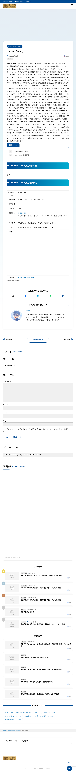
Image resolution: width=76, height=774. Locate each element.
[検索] (70, 558)
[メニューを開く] (72, 6)
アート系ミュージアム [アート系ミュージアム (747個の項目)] (13, 713)
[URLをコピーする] (63, 296)
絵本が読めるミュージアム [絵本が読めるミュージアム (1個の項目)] (14, 716)
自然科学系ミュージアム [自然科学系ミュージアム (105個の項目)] (47, 716)
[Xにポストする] (13, 296)
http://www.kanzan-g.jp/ (26, 278)
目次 (13, 145)
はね (28, 311)
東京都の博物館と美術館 (14, 46)
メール (6, 413)
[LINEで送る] (50, 296)
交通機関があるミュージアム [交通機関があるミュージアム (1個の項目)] (31, 713)
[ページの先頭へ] (69, 768)
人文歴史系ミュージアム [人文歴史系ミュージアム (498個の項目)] (49, 713)
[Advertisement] (38, 23)
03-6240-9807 (22, 213)
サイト (5, 421)
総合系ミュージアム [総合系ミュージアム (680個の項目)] (31, 716)
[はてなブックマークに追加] (38, 296)
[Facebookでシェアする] (25, 296)
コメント (7, 381)
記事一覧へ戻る (38, 339)
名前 (5, 405)
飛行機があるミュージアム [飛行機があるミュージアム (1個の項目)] (14, 720)
